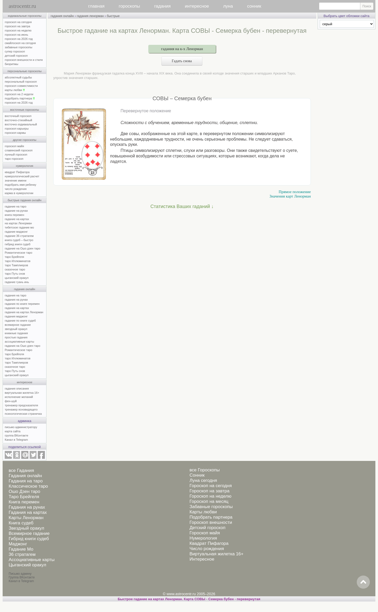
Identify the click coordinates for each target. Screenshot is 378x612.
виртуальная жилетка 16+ (22, 392)
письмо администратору (21, 427)
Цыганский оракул (27, 564)
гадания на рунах (16, 299)
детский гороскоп (16, 55)
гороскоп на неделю (18, 30)
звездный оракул (16, 329)
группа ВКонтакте (16, 435)
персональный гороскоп (21, 81)
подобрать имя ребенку (20, 184)
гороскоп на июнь (16, 34)
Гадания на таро (26, 480)
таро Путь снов (15, 273)
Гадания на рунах (27, 507)
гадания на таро (15, 295)
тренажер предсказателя (21, 405)
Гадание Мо (21, 549)
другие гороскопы (24, 139)
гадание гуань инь (17, 282)
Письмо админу (20, 574)
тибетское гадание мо (19, 227)
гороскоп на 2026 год (19, 38)
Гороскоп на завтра (209, 490)
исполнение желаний (19, 396)
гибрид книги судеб (17, 244)
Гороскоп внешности (211, 522)
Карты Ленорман (26, 517)
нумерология (24, 165)
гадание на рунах (16, 210)
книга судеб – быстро (19, 240)
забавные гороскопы (18, 47)
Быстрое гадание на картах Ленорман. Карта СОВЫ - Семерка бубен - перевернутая (189, 599)
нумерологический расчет (22, 176)
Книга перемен (24, 501)
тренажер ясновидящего (21, 409)
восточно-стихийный (18, 120)
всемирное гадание (18, 324)
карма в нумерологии (19, 193)
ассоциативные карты (19, 341)
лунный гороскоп (16, 154)
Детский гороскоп (207, 527)
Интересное (202, 559)
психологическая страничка (23, 413)
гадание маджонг (16, 231)
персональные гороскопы (25, 71)
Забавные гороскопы (211, 506)
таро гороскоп (14, 158)
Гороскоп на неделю (210, 496)
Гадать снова (182, 61)
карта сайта (12, 431)
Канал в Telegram (16, 439)
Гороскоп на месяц (209, 501)
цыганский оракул (17, 277)
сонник (254, 6)
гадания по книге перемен (22, 303)
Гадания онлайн (25, 475)
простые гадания (16, 337)
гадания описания (17, 388)
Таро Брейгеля (24, 496)
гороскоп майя (14, 146)
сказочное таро (15, 269)
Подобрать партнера (211, 517)
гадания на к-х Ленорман (182, 49)
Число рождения (207, 548)
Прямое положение (295, 192)
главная (96, 6)
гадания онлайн (24, 289)
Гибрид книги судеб (29, 538)
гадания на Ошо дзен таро (22, 345)
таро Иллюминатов (17, 261)
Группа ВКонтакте (22, 577)
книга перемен (14, 214)
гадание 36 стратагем (19, 235)
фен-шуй (11, 401)
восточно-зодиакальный (21, 124)
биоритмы (11, 64)
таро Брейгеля (14, 256)
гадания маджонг (16, 316)
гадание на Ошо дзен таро (22, 248)
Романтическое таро (18, 252)
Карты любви (203, 511)
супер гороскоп (15, 51)
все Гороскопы (205, 469)
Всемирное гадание (29, 533)
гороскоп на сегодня (18, 22)
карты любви (15, 90)
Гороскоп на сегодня (211, 485)
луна (228, 6)
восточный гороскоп (18, 116)
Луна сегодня (203, 480)
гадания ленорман (90, 16)
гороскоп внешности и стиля (24, 59)
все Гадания (21, 470)
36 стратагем (22, 554)
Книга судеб (21, 522)
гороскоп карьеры (17, 128)
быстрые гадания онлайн (24, 200)
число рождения (16, 188)
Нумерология (203, 538)
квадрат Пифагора (17, 172)
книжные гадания (16, 333)
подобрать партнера (20, 98)
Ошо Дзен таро (24, 491)
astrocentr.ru (22, 6)
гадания (162, 6)
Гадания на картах (28, 512)
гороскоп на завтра (17, 26)
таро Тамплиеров (16, 265)
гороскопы (129, 6)
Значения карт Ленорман (290, 196)
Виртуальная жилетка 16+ (217, 553)
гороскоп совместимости (21, 85)
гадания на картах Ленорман (25, 312)
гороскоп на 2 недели (19, 94)
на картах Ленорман (18, 223)
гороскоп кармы (15, 132)
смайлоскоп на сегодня (20, 43)
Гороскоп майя (205, 532)
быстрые (113, 16)
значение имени (15, 180)
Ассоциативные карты (32, 559)
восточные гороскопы (24, 109)
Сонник (197, 475)
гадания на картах (17, 308)
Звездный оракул (26, 528)
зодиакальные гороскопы (24, 15)
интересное (197, 6)
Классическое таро (28, 486)
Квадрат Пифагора (209, 543)
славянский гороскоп (19, 150)
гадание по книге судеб (20, 320)
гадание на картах (17, 219)
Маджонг (18, 543)
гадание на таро (15, 206)
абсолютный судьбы (18, 77)
